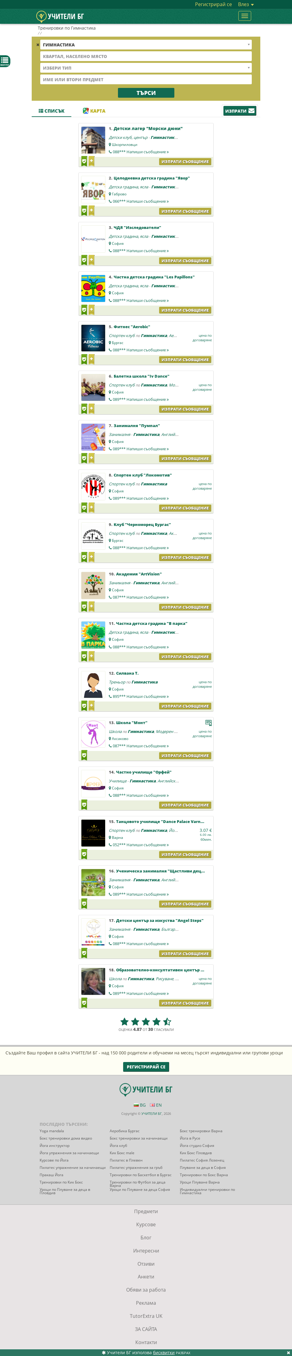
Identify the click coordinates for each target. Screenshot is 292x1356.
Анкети (146, 1276)
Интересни (146, 1250)
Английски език (176, 434)
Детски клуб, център (128, 137)
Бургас (117, 342)
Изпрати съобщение (185, 161)
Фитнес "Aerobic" (132, 326)
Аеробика (178, 335)
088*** (141, 151)
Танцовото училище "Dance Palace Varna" (160, 821)
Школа (115, 731)
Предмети (146, 1211)
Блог (146, 1237)
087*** (141, 597)
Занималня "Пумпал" (137, 425)
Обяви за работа (146, 1289)
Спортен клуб (122, 335)
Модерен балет (170, 731)
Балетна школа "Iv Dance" (141, 376)
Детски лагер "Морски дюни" (148, 128)
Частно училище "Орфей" (144, 772)
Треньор (117, 682)
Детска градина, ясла (128, 187)
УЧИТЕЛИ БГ (151, 1113)
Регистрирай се (213, 4)
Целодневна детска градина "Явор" (152, 178)
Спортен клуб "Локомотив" (143, 475)
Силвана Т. (127, 673)
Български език (176, 929)
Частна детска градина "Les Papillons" (154, 277)
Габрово (119, 194)
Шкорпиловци (124, 144)
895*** (141, 696)
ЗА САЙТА (146, 1329)
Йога (173, 830)
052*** (141, 844)
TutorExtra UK (146, 1316)
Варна (117, 837)
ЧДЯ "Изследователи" (137, 227)
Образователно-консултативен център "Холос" (166, 970)
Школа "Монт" (132, 722)
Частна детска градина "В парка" (151, 623)
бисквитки (164, 1352)
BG (140, 1105)
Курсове (146, 1224)
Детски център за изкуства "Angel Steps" (160, 920)
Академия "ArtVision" (139, 574)
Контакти (146, 1342)
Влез (246, 4)
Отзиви (146, 1263)
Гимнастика (164, 137)
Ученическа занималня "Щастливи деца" (161, 871)
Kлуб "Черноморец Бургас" (142, 524)
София (118, 243)
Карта (94, 111)
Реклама (146, 1303)
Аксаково (120, 738)
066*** (141, 201)
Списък (51, 111)
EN (156, 1105)
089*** (141, 399)
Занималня (119, 434)
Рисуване (164, 978)
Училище (117, 781)
